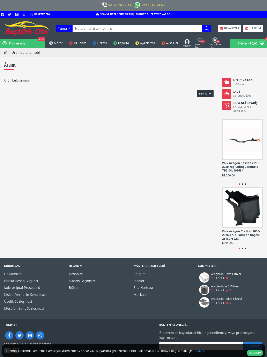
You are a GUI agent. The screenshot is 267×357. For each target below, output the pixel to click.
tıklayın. (199, 351)
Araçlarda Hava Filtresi (226, 273)
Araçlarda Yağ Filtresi (225, 286)
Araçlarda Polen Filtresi (226, 298)
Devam (203, 93)
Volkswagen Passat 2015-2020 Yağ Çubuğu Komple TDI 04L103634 (241, 166)
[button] (239, 184)
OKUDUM (255, 351)
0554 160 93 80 (153, 4)
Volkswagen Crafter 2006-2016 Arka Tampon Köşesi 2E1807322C (241, 234)
